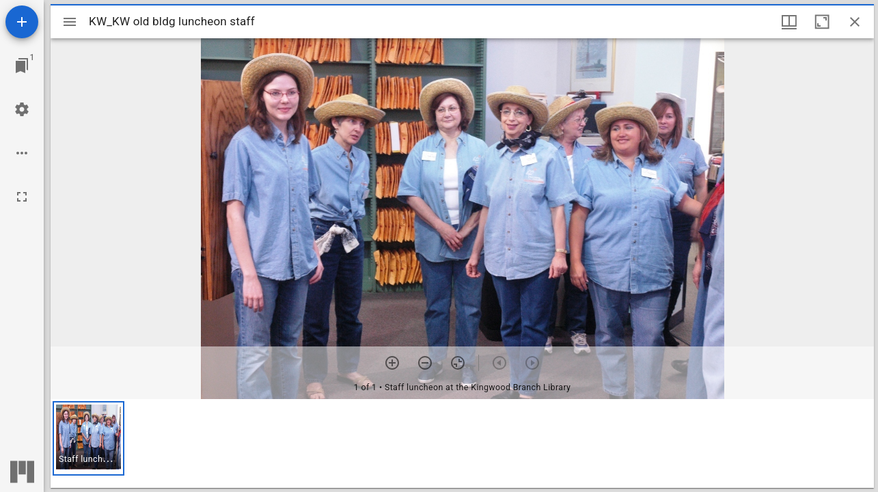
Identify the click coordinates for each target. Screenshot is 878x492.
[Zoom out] (425, 362)
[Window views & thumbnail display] (789, 21)
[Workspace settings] (21, 109)
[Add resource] (21, 21)
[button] (88, 438)
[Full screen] (21, 196)
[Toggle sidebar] (69, 21)
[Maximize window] (822, 21)
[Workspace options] (21, 153)
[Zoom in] (392, 362)
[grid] (462, 443)
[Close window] (854, 21)
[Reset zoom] (457, 362)
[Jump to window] (21, 65)
